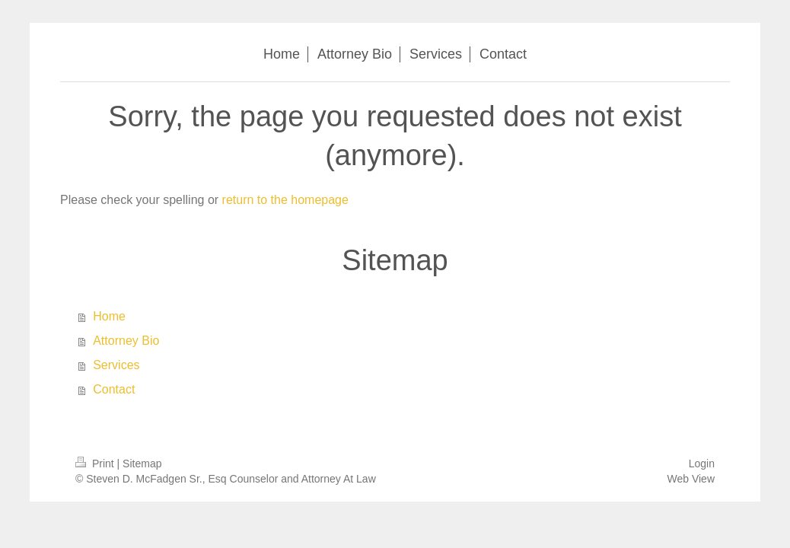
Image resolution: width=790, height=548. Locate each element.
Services (116, 364)
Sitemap (142, 463)
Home (109, 316)
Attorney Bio (126, 340)
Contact (114, 389)
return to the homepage (285, 199)
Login (702, 463)
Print (96, 463)
